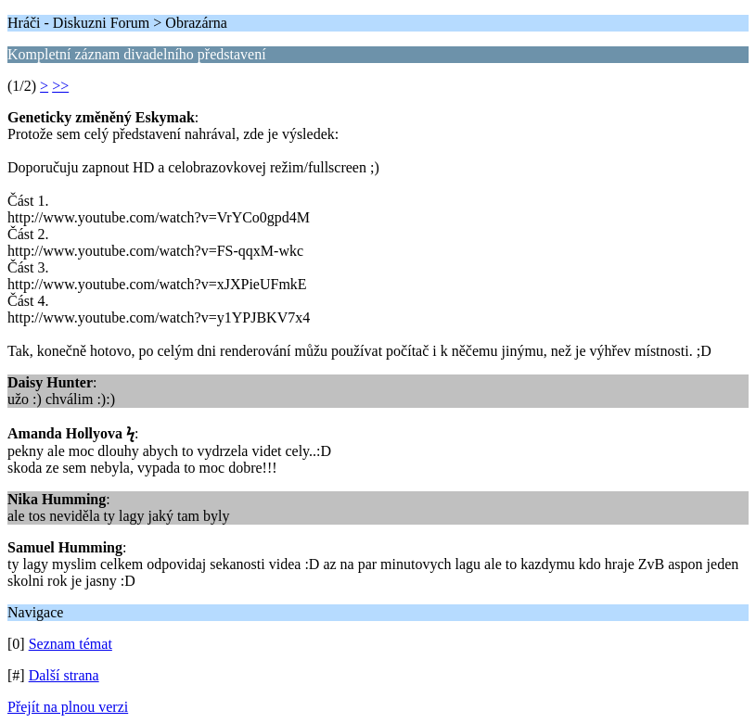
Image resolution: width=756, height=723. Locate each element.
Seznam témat (70, 644)
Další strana (64, 675)
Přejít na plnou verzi (67, 707)
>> (60, 86)
